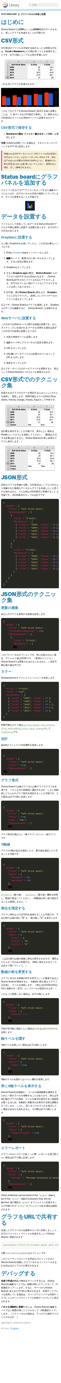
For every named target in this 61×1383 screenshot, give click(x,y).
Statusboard (9, 14)
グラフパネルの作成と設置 (33, 14)
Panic (5, 4)
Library (14, 5)
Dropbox (17, 252)
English (14, 1328)
